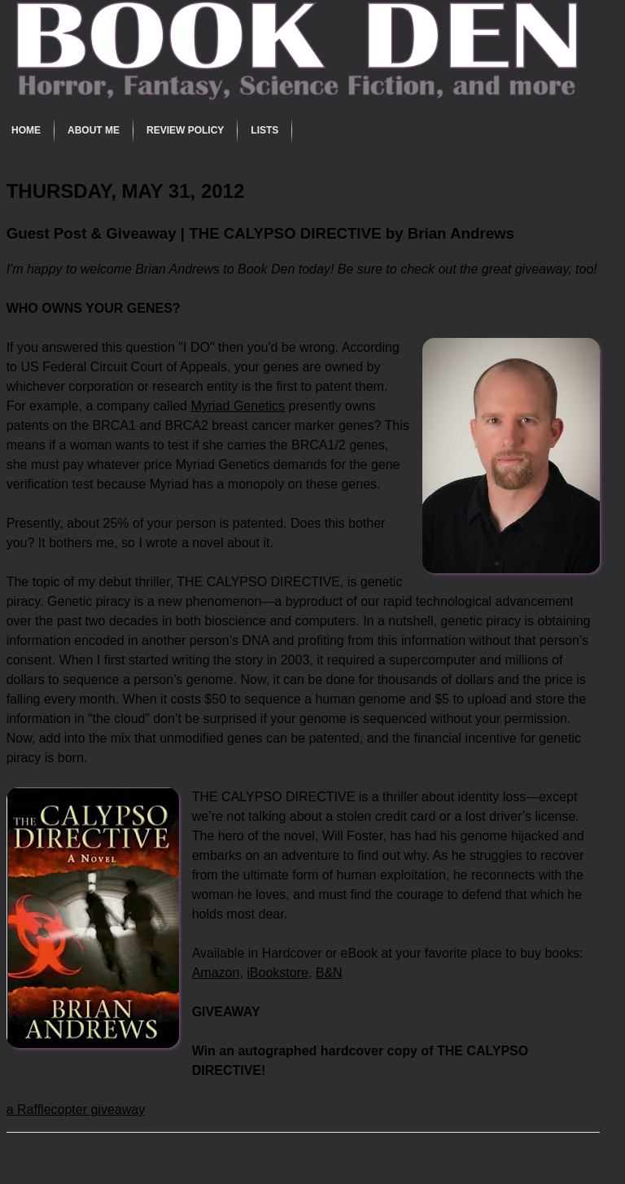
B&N (329, 973)
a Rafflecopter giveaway (76, 1109)
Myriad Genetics (237, 406)
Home (26, 130)
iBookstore (277, 973)
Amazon (216, 973)
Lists (264, 130)
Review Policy (185, 130)
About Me (94, 130)
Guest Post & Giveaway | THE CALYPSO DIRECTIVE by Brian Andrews (260, 233)
